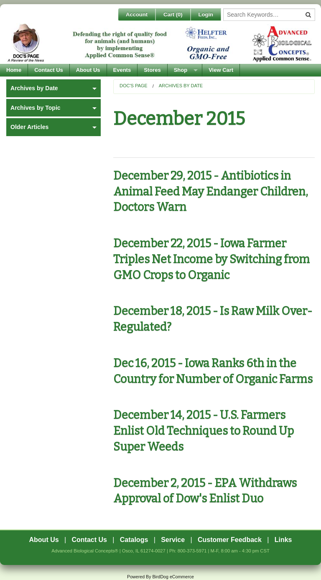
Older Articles (29, 127)
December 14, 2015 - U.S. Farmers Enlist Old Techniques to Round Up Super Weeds (203, 430)
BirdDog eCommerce (173, 576)
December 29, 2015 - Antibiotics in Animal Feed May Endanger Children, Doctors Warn (210, 191)
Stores (152, 70)
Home (13, 70)
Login (206, 14)
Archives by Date (181, 85)
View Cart (221, 70)
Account (137, 14)
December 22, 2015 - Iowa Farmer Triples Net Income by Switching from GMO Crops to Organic (211, 259)
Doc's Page (134, 85)
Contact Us (48, 70)
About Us (88, 70)
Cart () (173, 14)
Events (122, 70)
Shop (181, 70)
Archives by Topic (35, 107)
